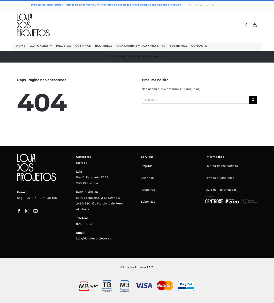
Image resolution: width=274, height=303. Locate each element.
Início (113, 56)
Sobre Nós (148, 201)
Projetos (147, 166)
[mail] (35, 211)
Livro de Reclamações (221, 190)
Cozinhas (147, 178)
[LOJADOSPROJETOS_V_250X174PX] (33, 15)
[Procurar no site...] (212, 5)
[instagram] (27, 211)
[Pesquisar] (190, 5)
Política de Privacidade (221, 166)
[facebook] (19, 211)
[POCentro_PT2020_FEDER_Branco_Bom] (231, 197)
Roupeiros (148, 190)
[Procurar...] (195, 100)
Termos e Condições (219, 178)
